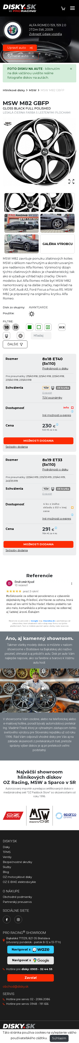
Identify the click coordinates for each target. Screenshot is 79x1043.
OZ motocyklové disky (17, 877)
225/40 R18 (45, 376)
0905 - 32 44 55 (41, 969)
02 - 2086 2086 (40, 999)
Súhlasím (59, 1038)
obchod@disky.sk (16, 986)
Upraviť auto (19, 47)
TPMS (7, 852)
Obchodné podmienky (17, 897)
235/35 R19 (46, 477)
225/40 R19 (32, 477)
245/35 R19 (12, 480)
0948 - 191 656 (39, 1004)
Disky (6, 847)
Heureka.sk (49, 621)
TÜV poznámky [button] (52, 397)
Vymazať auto (20, 56)
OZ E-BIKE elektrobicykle (19, 882)
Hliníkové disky (14, 90)
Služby (7, 867)
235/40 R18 (12, 379)
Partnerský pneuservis (17, 902)
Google (34, 621)
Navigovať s (30, 960)
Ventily (7, 857)
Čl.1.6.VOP (47, 393)
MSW (33, 90)
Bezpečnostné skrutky (17, 862)
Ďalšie (15, 344)
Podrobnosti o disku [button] (55, 368)
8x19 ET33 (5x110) (52, 462)
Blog (6, 872)
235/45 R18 (25, 379)
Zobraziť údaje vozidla (45, 34)
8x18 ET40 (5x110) (52, 361)
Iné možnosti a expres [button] (56, 415)
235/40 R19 (59, 477)
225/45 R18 (58, 376)
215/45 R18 (32, 376)
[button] (38, 440)
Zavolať (31, 977)
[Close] (71, 68)
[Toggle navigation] (72, 8)
